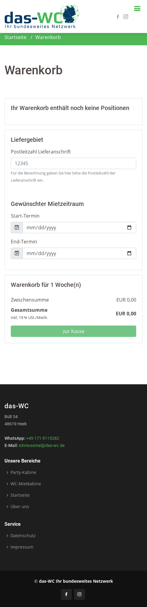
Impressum (21, 547)
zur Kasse (73, 331)
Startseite (15, 37)
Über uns (19, 506)
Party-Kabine (23, 472)
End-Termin (24, 241)
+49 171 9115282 (42, 438)
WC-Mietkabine (25, 484)
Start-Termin (25, 216)
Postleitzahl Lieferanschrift (41, 151)
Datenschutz (23, 536)
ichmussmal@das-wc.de (41, 445)
